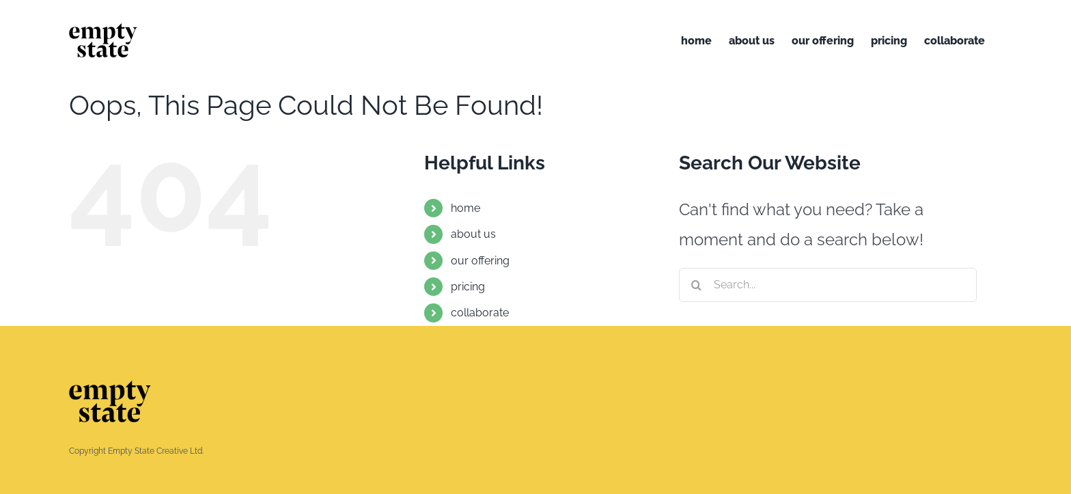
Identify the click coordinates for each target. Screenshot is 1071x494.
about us (473, 234)
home (465, 208)
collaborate (480, 312)
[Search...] (827, 285)
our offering (480, 260)
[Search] (696, 285)
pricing (468, 286)
